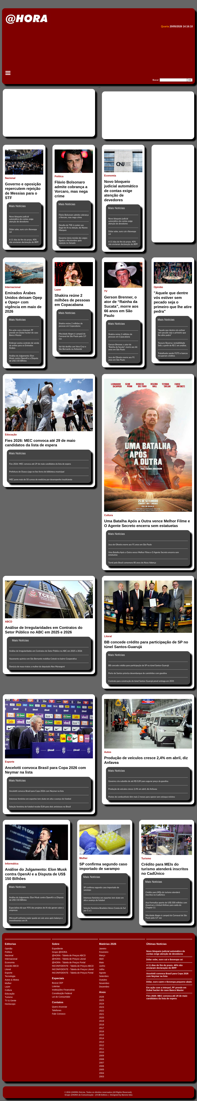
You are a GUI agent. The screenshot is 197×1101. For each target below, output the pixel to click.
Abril (101, 959)
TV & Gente (10, 1000)
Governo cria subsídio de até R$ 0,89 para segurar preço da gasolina (138, 781)
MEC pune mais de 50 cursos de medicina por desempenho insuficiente (40, 479)
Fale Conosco (58, 1014)
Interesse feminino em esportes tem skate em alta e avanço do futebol (40, 799)
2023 (101, 1007)
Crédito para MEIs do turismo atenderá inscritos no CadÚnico (162, 893)
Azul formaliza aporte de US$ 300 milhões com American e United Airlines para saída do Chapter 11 (166, 905)
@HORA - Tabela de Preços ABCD (69, 955)
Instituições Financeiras (63, 990)
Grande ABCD (12, 966)
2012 (101, 1045)
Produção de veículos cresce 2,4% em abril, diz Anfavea (132, 789)
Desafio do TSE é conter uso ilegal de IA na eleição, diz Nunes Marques (73, 227)
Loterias (56, 986)
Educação (9, 993)
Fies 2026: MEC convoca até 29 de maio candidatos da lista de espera (40, 464)
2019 (101, 1021)
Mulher (8, 983)
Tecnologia (10, 976)
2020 (101, 1017)
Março (102, 955)
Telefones (56, 1010)
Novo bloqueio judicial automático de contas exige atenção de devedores (21, 219)
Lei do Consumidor (61, 997)
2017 (101, 1028)
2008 (101, 1059)
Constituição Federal (62, 993)
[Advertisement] (97, 52)
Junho (102, 966)
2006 (101, 1066)
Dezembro (104, 986)
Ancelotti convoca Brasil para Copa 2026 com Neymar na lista (36, 791)
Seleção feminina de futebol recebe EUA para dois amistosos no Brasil (40, 806)
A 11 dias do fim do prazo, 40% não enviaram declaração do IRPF (24, 240)
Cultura (8, 990)
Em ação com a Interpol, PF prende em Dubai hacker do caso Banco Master (23, 332)
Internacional (11, 959)
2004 (101, 1073)
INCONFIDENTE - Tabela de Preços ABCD (73, 966)
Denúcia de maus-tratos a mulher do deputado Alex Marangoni (37, 666)
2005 (101, 1069)
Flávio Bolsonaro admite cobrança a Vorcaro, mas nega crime (74, 216)
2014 (101, 1038)
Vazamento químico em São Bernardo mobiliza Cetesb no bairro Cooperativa (43, 658)
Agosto (102, 973)
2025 (101, 1000)
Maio (101, 962)
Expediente (57, 948)
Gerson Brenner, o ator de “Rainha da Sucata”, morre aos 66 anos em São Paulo (122, 347)
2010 (101, 1052)
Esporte (8, 973)
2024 (101, 1003)
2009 (101, 1055)
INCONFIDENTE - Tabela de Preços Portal (72, 973)
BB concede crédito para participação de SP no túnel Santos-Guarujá (138, 665)
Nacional (9, 955)
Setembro (104, 976)
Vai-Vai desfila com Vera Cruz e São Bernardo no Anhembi (72, 347)
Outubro (103, 980)
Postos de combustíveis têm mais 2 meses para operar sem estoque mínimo (141, 797)
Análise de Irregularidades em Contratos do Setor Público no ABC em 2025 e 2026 (45, 651)
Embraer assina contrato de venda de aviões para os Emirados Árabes (24, 345)
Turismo (9, 997)
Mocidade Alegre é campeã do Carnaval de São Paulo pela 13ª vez (72, 336)
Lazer (7, 986)
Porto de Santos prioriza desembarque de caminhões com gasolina (137, 673)
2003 (101, 1076)
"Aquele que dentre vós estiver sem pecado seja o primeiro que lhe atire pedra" (172, 332)
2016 (101, 1031)
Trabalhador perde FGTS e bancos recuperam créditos (173, 354)
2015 (101, 1035)
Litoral (8, 969)
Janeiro (102, 948)
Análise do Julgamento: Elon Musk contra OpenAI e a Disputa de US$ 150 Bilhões (23, 358)
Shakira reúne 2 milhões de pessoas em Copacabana (71, 324)
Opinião (8, 948)
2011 (101, 1048)
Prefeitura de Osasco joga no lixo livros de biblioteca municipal (36, 471)
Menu (8, 74)
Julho (101, 969)
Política (8, 952)
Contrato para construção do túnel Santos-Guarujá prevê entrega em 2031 (141, 681)
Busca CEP (57, 983)
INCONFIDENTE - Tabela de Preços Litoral (73, 969)
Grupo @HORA (59, 952)
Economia (9, 962)
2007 (101, 1062)
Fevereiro (103, 952)
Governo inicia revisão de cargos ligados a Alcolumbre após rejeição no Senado (73, 240)
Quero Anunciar (59, 1007)
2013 (101, 1042)
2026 (101, 997)
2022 (101, 1010)
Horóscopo (10, 1004)
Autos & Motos (12, 980)
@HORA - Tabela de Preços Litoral (69, 959)
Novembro (104, 983)
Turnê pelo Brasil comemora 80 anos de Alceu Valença (132, 562)
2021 (101, 1014)
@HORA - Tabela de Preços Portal (68, 962)
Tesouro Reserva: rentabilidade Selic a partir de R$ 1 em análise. (172, 344)
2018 (101, 1024)
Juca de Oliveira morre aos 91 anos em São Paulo (121, 358)
